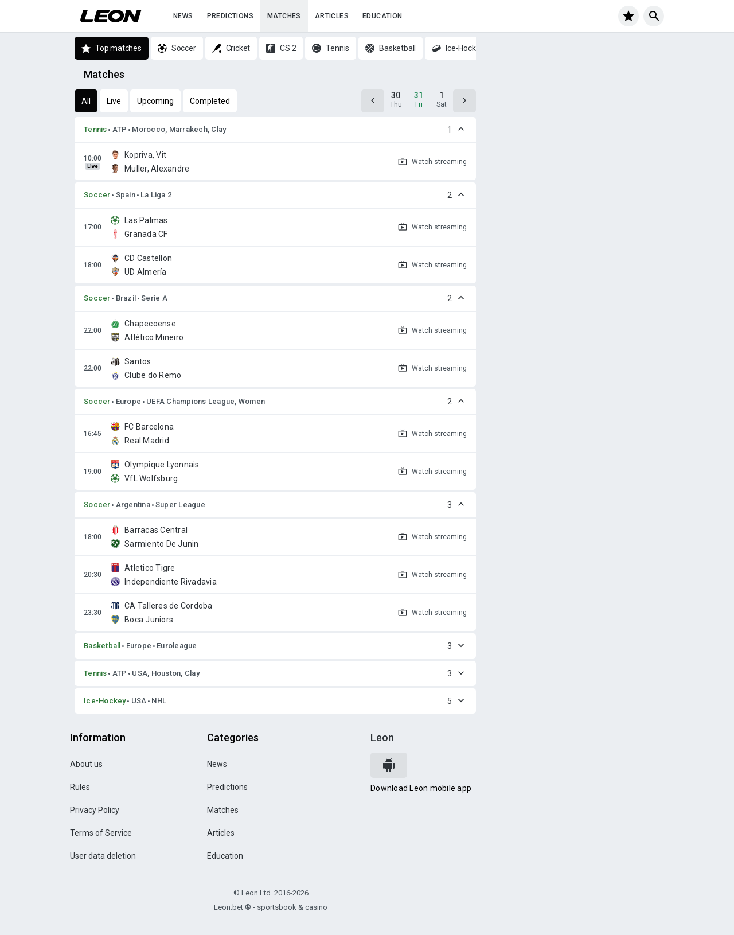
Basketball (102, 645)
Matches (284, 16)
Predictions (230, 16)
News (183, 16)
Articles (332, 16)
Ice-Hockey (105, 700)
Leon (382, 737)
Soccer (97, 194)
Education (382, 16)
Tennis (95, 129)
